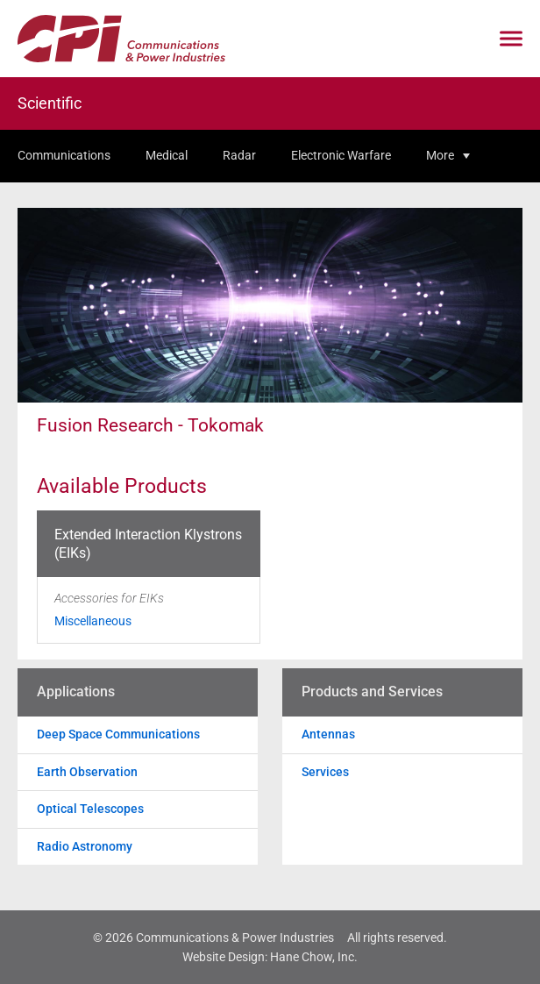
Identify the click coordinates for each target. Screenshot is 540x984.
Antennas (328, 734)
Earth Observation (87, 772)
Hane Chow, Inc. (314, 957)
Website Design (223, 957)
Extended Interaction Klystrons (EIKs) (148, 543)
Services (325, 772)
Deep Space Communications (118, 734)
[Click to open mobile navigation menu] (511, 39)
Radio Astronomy (84, 846)
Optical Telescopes (90, 809)
